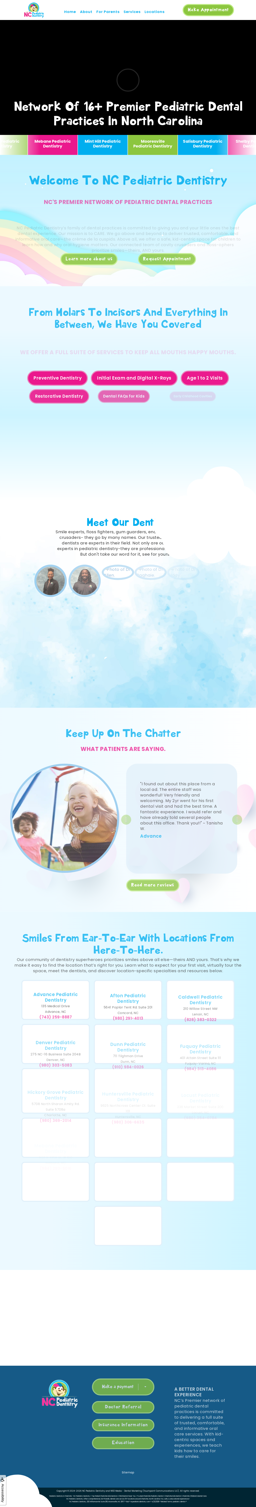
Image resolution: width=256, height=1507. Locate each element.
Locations (155, 11)
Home (70, 11)
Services (132, 11)
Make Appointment (208, 10)
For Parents (108, 11)
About (86, 11)
